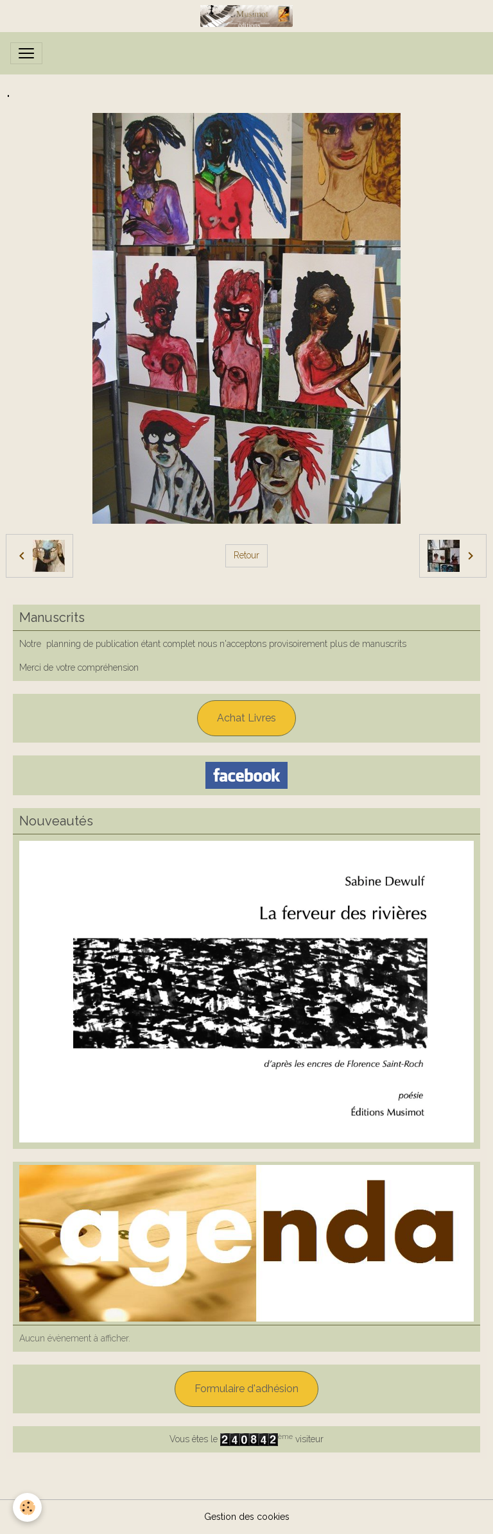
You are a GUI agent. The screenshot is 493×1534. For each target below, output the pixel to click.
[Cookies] (27, 1507)
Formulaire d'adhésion (246, 1389)
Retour (246, 555)
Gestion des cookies (247, 1517)
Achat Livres (246, 718)
